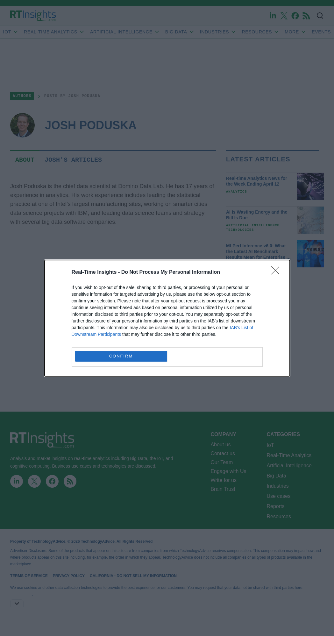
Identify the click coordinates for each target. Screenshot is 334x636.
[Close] (277, 272)
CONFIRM (121, 355)
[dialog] (167, 318)
